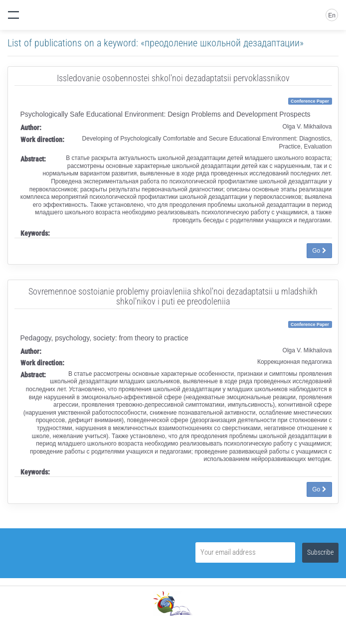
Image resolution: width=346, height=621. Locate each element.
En (332, 15)
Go (319, 250)
